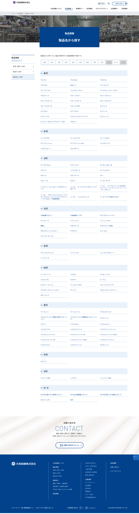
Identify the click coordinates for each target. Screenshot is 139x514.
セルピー (73, 181)
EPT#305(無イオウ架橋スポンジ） (111, 395)
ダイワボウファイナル (107, 215)
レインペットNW (105, 378)
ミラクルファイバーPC (48, 340)
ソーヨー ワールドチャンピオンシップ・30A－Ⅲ (83, 188)
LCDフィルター (45, 400)
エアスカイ (44, 111)
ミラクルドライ (46, 329)
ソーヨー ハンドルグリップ (79, 197)
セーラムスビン (105, 170)
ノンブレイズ (45, 258)
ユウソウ (43, 361)
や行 (94, 62)
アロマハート (45, 96)
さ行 (59, 62)
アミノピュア (104, 85)
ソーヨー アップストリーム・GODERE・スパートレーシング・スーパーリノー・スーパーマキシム (113, 188)
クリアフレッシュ (46, 143)
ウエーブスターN (46, 106)
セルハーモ (44, 181)
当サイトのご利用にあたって (45, 509)
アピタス (43, 80)
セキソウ (43, 175)
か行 (51, 62)
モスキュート (104, 345)
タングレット (45, 221)
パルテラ (73, 280)
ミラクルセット (105, 324)
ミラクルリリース (76, 345)
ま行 (87, 62)
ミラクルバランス (76, 329)
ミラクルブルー (46, 345)
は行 (80, 62)
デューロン (103, 231)
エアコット (103, 106)
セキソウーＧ (74, 175)
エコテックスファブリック (79, 116)
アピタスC (103, 80)
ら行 (101, 62)
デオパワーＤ (74, 226)
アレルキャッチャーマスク (108, 90)
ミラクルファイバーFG (77, 335)
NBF (71, 400)
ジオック (43, 170)
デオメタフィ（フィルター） (49, 231)
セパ (101, 175)
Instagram (90, 508)
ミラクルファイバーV (107, 340)
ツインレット (74, 221)
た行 (66, 62)
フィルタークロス (76, 285)
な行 (73, 62)
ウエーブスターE (75, 101)
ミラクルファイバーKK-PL (108, 335)
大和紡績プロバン (46, 215)
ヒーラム (103, 280)
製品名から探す (18, 82)
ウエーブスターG (105, 101)
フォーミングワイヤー (107, 285)
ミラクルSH (74, 324)
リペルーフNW (45, 378)
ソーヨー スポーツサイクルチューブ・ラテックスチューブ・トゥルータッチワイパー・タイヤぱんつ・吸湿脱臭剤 (54, 197)
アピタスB (73, 80)
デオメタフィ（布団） (106, 226)
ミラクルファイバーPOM (78, 340)
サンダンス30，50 (106, 165)
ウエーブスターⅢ (46, 101)
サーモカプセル (46, 165)
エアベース (103, 111)
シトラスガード (75, 170)
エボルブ (73, 122)
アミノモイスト (46, 90)
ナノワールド (74, 253)
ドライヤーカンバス (47, 236)
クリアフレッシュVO (77, 143)
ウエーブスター (75, 96)
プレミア (73, 290)
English (102, 3)
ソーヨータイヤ (105, 181)
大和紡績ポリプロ (76, 215)
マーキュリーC (75, 312)
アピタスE (44, 85)
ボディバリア (45, 295)
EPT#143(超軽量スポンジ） (79, 395)
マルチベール (104, 318)
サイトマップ (16, 509)
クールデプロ (45, 138)
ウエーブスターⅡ (105, 96)
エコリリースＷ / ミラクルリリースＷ (53, 122)
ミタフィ (43, 324)
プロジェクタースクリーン (108, 290)
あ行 (44, 62)
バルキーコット (105, 274)
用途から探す (17, 76)
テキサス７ (74, 231)
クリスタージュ (105, 143)
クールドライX (75, 138)
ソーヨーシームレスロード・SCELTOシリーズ (54, 188)
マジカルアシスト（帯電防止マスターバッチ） (83, 318)
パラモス (73, 274)
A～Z (116, 62)
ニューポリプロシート (107, 253)
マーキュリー (45, 312)
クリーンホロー (105, 138)
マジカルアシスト (105, 312)
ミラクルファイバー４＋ (108, 329)
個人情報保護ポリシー (28, 509)
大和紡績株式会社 (26, 5)
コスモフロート (46, 148)
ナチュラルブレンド (47, 253)
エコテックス (45, 116)
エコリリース (104, 116)
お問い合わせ (119, 4)
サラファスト (74, 165)
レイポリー (74, 378)
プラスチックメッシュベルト (50, 290)
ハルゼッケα (45, 280)
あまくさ (73, 85)
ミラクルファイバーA (47, 335)
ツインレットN (105, 221)
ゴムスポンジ (74, 148)
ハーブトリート (46, 274)
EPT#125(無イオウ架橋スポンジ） (51, 395)
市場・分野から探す (19, 69)
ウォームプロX (75, 106)
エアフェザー (74, 111)
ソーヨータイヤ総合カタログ (109, 197)
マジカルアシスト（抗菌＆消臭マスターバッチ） (54, 318)
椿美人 (43, 226)
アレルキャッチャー (76, 90)
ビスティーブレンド (47, 285)
